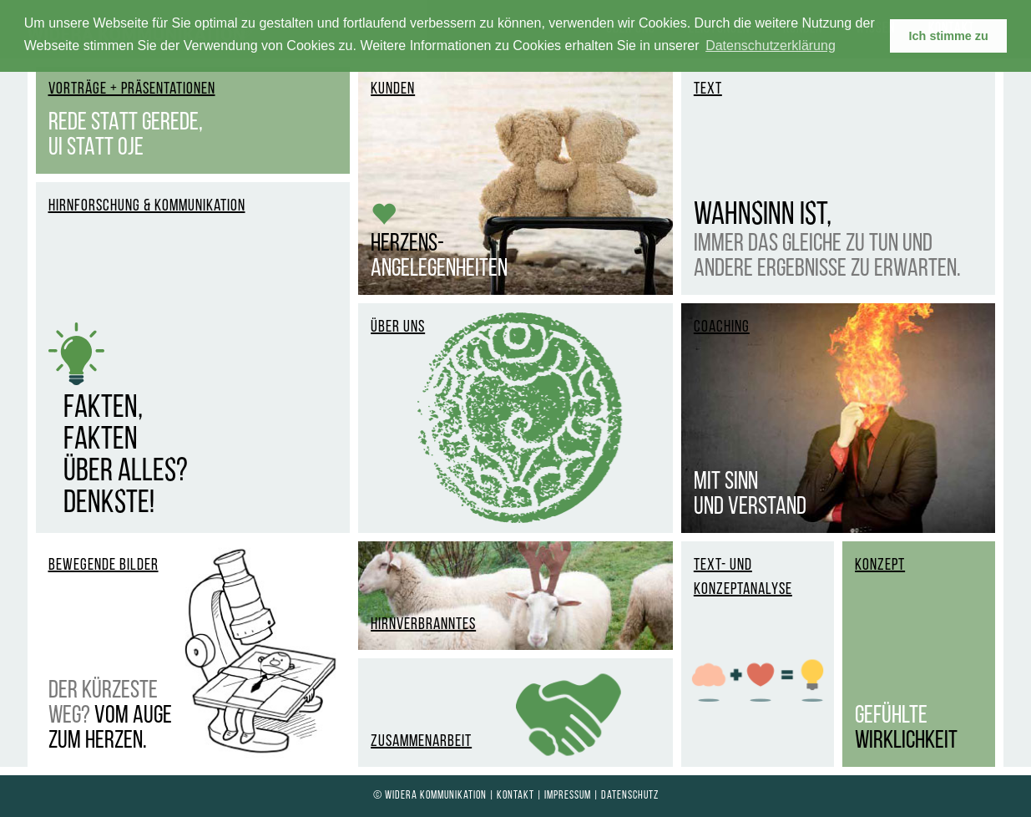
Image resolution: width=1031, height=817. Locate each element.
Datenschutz (630, 795)
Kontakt (515, 795)
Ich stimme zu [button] (948, 36)
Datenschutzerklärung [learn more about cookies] (770, 45)
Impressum (567, 795)
